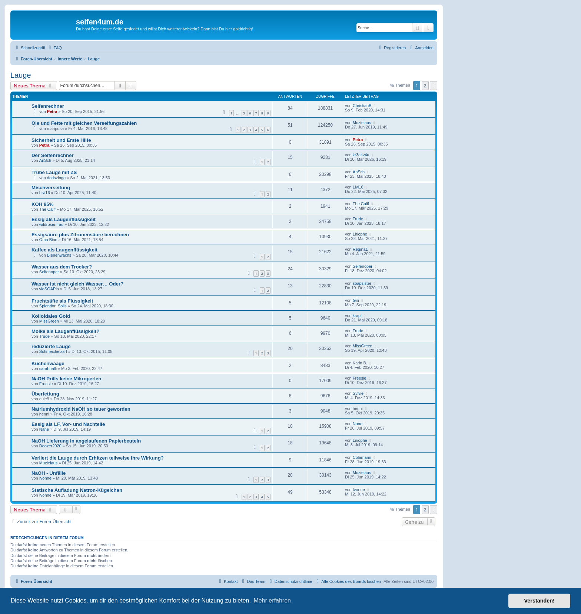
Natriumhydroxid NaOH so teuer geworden (80, 409)
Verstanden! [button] (539, 601)
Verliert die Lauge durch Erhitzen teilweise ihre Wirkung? (97, 458)
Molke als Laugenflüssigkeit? (65, 331)
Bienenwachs (59, 255)
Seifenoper (49, 272)
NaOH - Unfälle (48, 473)
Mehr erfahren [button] (272, 600)
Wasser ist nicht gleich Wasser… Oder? (77, 284)
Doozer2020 (50, 446)
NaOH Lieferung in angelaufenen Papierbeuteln (86, 441)
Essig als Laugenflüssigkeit (63, 219)
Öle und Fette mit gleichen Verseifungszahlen (84, 123)
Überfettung (45, 394)
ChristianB (362, 105)
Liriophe (360, 234)
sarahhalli (48, 368)
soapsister (362, 283)
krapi (357, 315)
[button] (433, 85)
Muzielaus (362, 122)
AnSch (45, 160)
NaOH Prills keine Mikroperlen (66, 378)
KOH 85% (42, 204)
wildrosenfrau (51, 224)
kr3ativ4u (361, 155)
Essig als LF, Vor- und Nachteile (68, 424)
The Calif (47, 209)
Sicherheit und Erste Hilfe (61, 140)
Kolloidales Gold (50, 316)
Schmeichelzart (53, 351)
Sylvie (358, 393)
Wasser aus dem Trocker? (61, 267)
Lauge (20, 75)
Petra (52, 111)
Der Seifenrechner (52, 155)
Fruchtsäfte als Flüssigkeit (62, 301)
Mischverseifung (50, 187)
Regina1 (360, 249)
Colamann (362, 457)
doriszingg (56, 178)
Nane (44, 429)
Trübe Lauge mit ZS (54, 172)
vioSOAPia (49, 289)
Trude (358, 219)
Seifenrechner (47, 106)
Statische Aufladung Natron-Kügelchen (76, 490)
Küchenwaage (47, 363)
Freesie (46, 383)
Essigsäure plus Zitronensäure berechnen (80, 234)
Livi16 (44, 192)
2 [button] (425, 85)
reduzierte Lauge (51, 346)
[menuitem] (54, 47)
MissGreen (49, 321)
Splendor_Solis (53, 306)
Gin (356, 300)
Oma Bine (48, 239)
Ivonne (45, 478)
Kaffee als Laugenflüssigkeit (64, 250)
